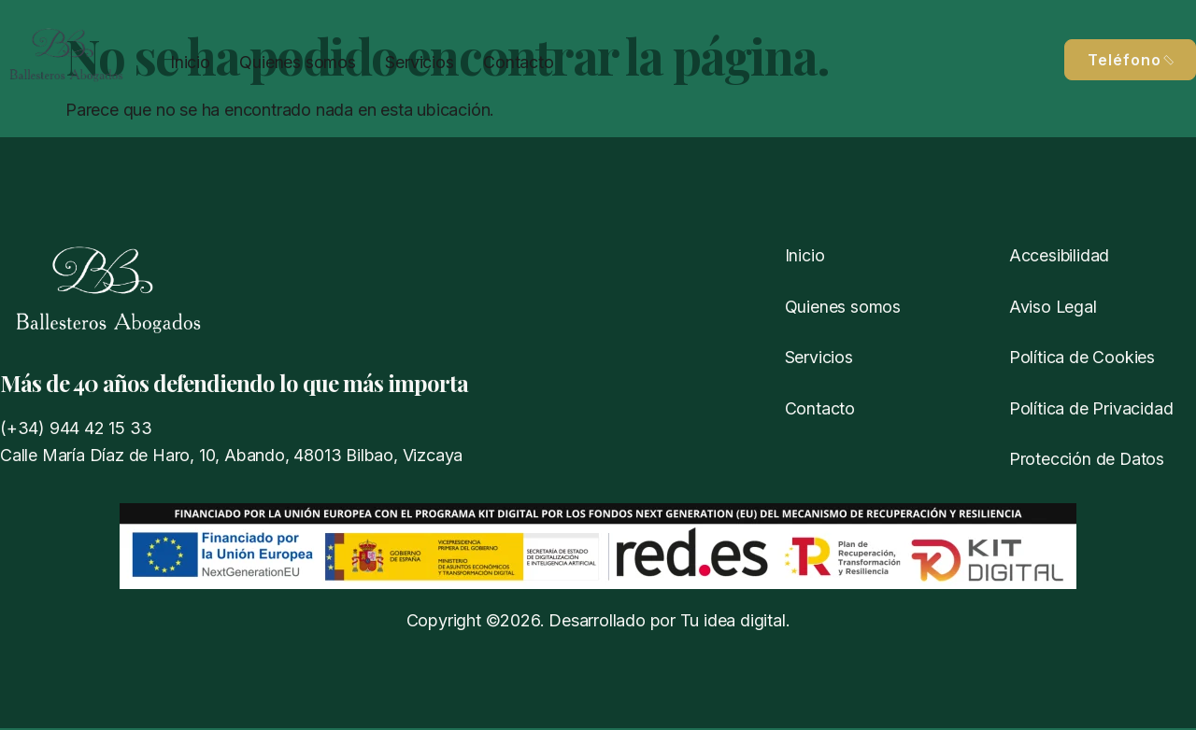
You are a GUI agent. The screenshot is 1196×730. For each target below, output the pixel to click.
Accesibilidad (1059, 255)
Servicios (416, 61)
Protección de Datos (1087, 460)
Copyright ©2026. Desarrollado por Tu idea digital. (598, 622)
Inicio (189, 61)
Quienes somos (295, 61)
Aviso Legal (1053, 306)
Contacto (513, 61)
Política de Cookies (1082, 358)
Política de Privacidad (1091, 409)
